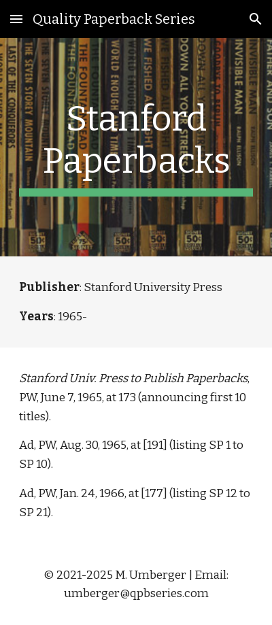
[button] (16, 18)
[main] (136, 147)
